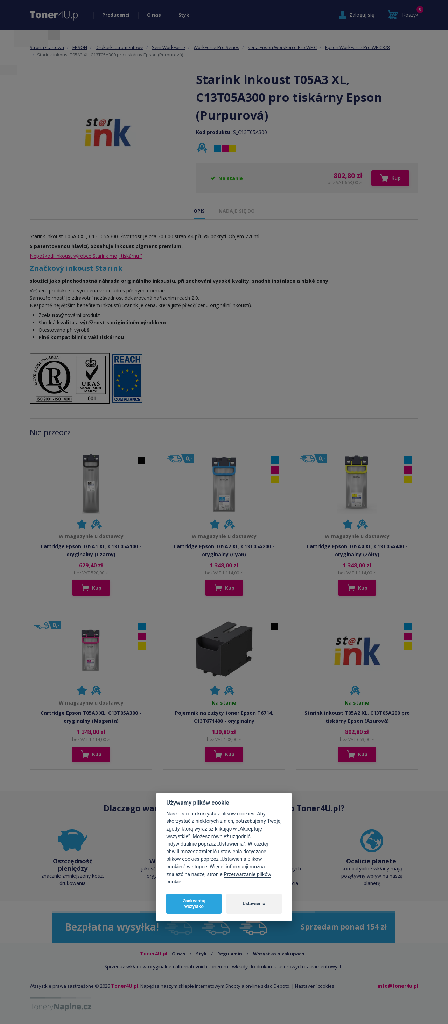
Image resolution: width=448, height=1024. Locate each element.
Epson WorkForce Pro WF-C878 (357, 47)
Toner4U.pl (124, 985)
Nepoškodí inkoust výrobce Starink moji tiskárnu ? (86, 256)
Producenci (116, 15)
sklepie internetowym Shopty (209, 986)
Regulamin (229, 954)
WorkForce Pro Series (216, 47)
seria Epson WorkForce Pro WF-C (282, 47)
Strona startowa (47, 47)
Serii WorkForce (168, 47)
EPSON (79, 47)
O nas (154, 15)
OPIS (199, 210)
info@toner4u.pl (398, 985)
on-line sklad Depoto (267, 986)
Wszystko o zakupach (278, 954)
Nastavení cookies (314, 986)
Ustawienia (254, 903)
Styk (183, 15)
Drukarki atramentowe (120, 47)
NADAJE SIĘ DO (237, 210)
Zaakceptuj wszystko (194, 903)
